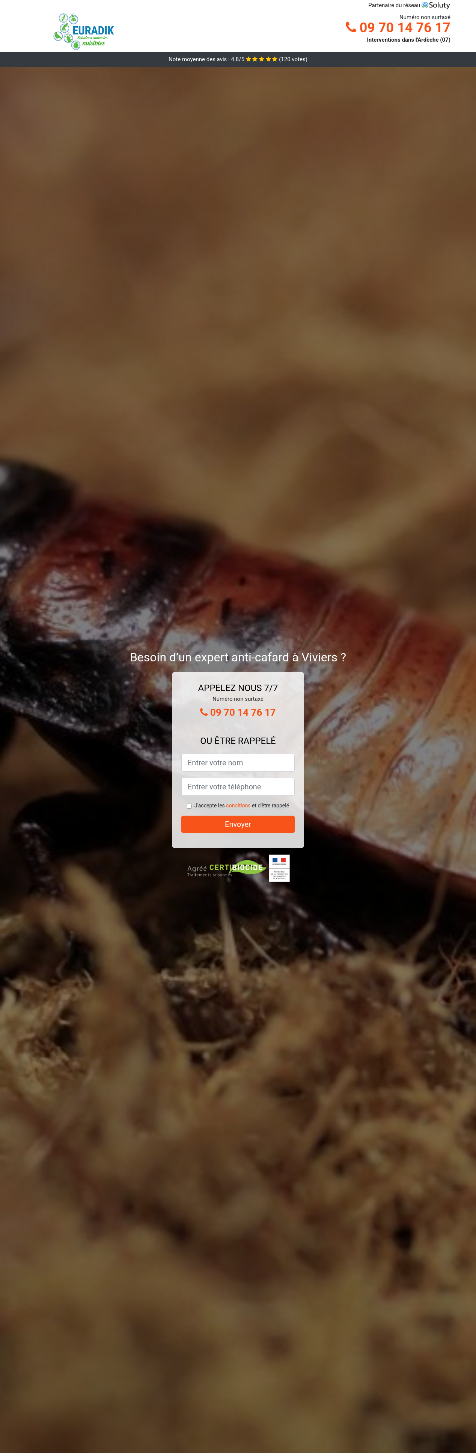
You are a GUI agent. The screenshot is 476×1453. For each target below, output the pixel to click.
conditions (238, 806)
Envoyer (238, 824)
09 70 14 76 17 (398, 28)
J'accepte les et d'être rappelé (241, 806)
